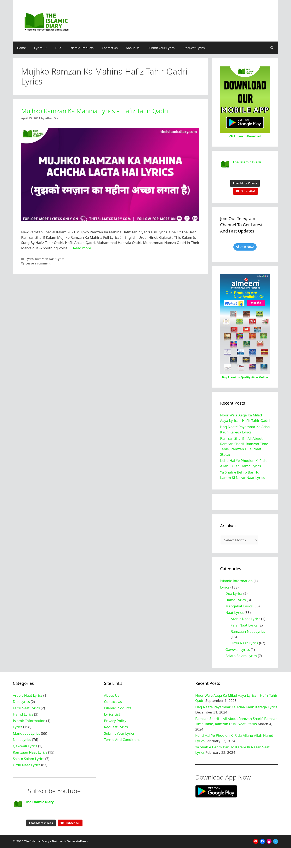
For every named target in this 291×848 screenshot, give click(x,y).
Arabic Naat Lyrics (245, 618)
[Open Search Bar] (272, 48)
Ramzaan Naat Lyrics (49, 259)
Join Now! (244, 247)
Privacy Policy (115, 720)
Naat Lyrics (235, 612)
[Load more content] (245, 183)
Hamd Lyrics (236, 599)
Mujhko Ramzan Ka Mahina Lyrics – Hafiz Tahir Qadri (94, 110)
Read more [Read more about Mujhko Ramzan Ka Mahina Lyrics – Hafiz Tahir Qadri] (82, 248)
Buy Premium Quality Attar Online (245, 377)
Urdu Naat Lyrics (244, 643)
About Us (132, 48)
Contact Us (110, 48)
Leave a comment (38, 263)
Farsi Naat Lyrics (244, 625)
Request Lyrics (194, 48)
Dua (58, 48)
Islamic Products (81, 48)
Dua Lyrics (234, 593)
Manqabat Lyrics (239, 606)
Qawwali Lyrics (238, 649)
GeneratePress (77, 841)
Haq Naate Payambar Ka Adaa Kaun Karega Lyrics (236, 707)
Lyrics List (112, 714)
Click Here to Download (245, 136)
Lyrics (42, 48)
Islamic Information (236, 580)
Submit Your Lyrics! (161, 48)
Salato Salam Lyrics (241, 655)
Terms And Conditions (122, 739)
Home (21, 48)
